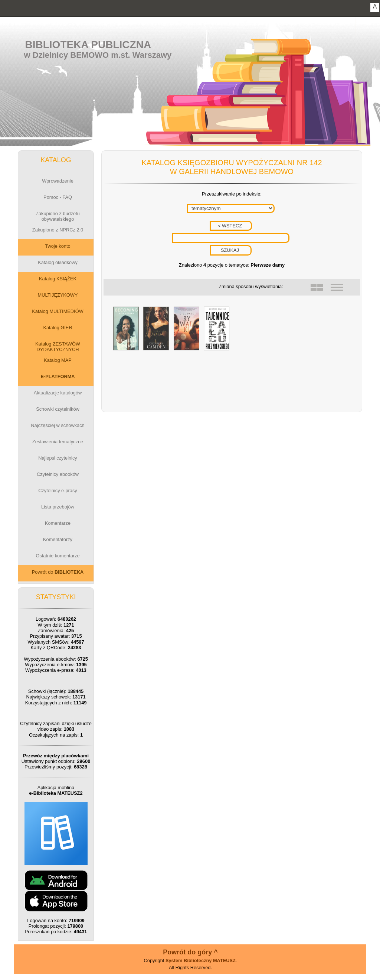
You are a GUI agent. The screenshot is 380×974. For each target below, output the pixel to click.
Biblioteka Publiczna (88, 44)
